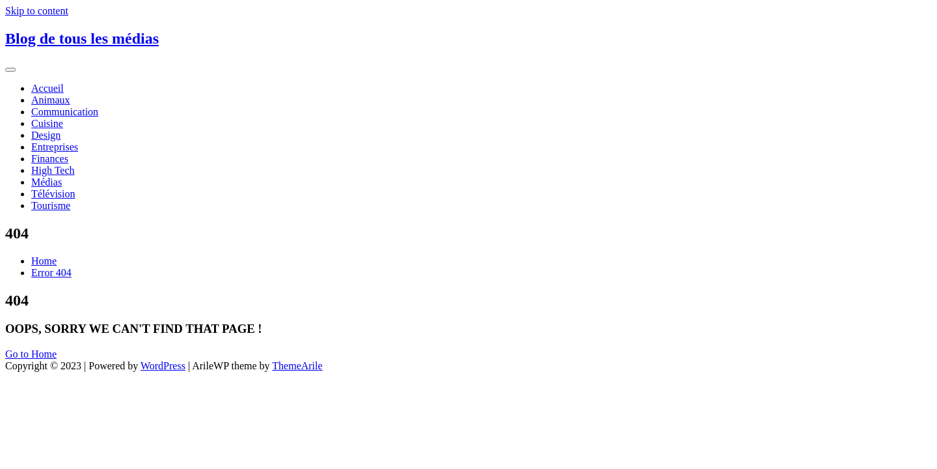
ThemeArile (297, 365)
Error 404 (51, 272)
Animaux (50, 100)
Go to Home (31, 354)
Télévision (53, 193)
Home (44, 260)
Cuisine (47, 123)
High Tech (53, 170)
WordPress (163, 365)
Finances (49, 158)
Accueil (47, 88)
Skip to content (36, 10)
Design (46, 135)
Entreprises (54, 146)
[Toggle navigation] (10, 70)
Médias (46, 182)
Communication (64, 111)
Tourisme (50, 205)
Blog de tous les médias (82, 38)
